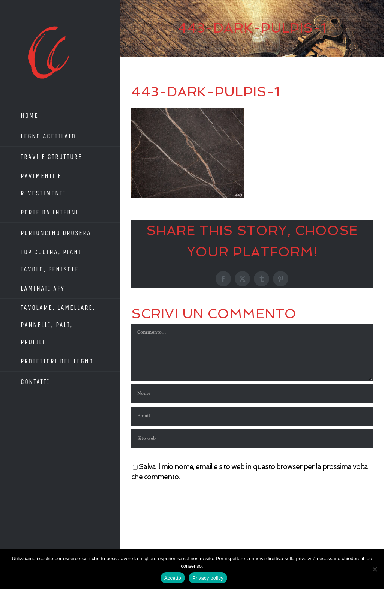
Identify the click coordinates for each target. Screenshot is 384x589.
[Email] (252, 416)
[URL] (252, 438)
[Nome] (252, 393)
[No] (374, 569)
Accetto (172, 578)
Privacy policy (208, 578)
